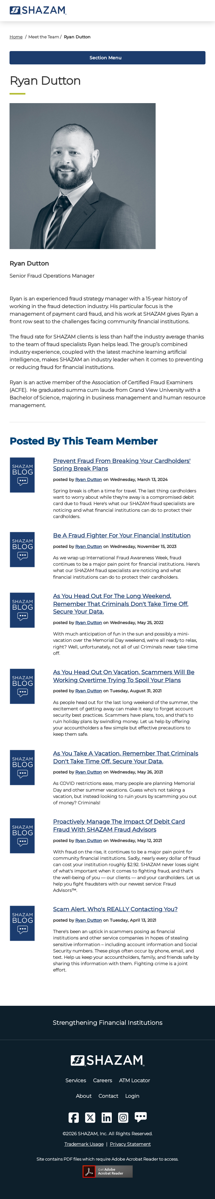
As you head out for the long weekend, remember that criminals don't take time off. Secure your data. (120, 604)
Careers (102, 1080)
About (83, 1096)
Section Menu (105, 58)
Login (132, 1096)
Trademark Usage (84, 1144)
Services (75, 1080)
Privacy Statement (130, 1144)
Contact (108, 1096)
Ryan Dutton (88, 479)
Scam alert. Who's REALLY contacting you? (115, 909)
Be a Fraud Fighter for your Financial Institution (122, 535)
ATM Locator (134, 1080)
